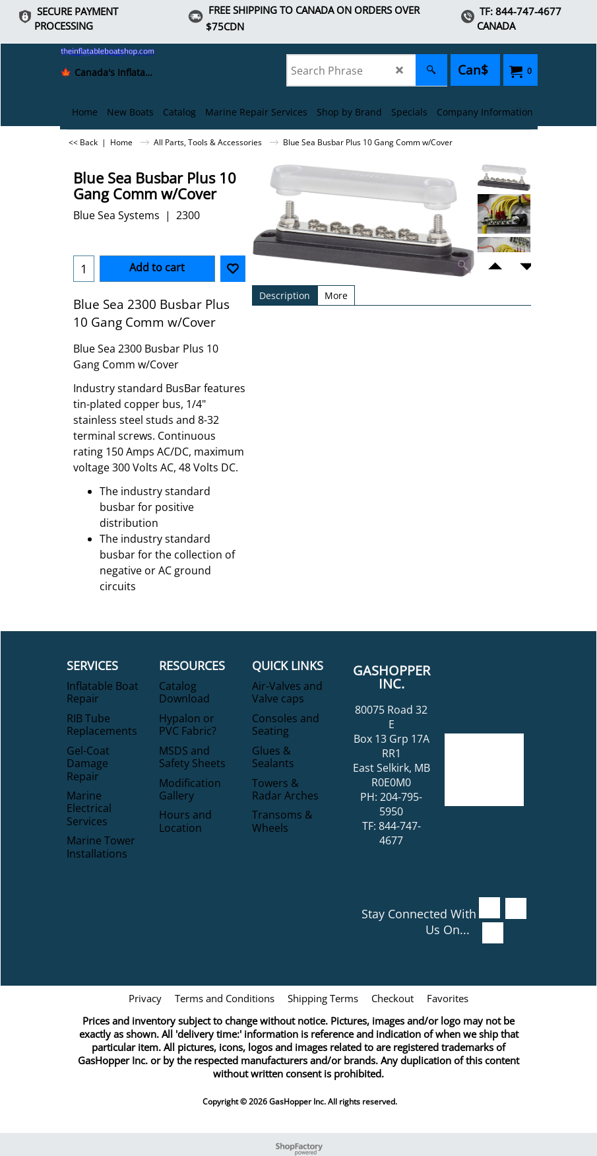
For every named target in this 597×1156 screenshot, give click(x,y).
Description (284, 295)
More (336, 295)
